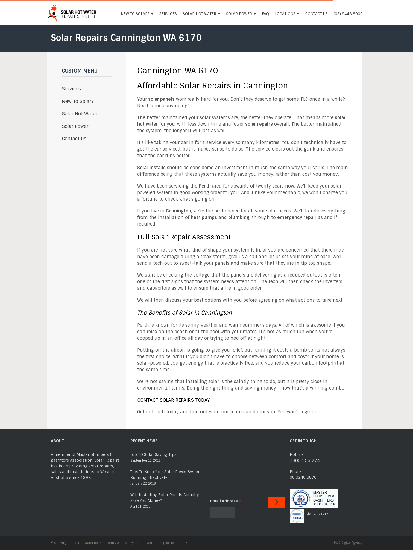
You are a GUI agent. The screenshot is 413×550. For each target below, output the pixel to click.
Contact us (316, 13)
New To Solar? (137, 13)
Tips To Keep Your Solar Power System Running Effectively (166, 474)
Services (168, 13)
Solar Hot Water (201, 13)
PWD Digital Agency (348, 543)
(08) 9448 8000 (348, 13)
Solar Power (241, 13)
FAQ (265, 13)
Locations (287, 13)
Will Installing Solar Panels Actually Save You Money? (164, 497)
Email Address (225, 501)
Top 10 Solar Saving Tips (153, 454)
